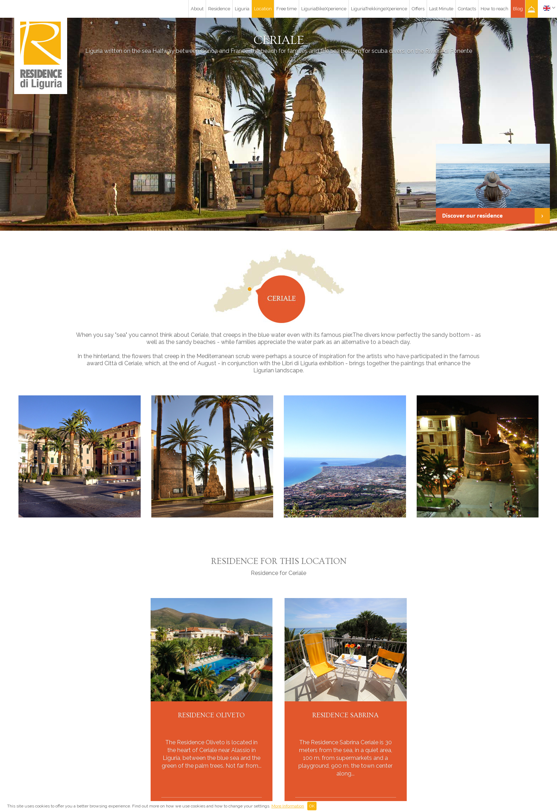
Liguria (242, 8)
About (197, 8)
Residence (219, 8)
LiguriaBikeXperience (323, 8)
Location (263, 8)
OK (312, 806)
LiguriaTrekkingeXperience (379, 8)
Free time (286, 8)
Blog (518, 8)
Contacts (467, 8)
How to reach (494, 8)
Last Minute (441, 8)
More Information (287, 806)
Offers (418, 8)
